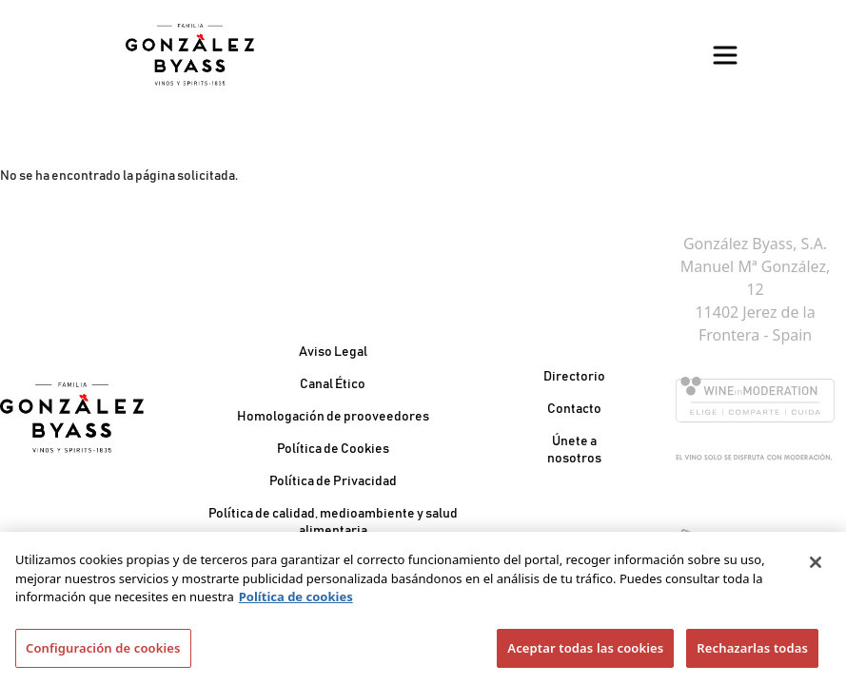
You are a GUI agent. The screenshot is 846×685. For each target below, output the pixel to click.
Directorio (574, 376)
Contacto (574, 409)
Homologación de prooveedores (333, 416)
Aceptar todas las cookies (585, 654)
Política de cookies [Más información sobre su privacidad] (296, 603)
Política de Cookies (333, 449)
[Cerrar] (815, 569)
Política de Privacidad (333, 481)
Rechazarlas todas (752, 654)
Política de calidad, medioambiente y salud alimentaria (333, 522)
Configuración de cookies (103, 654)
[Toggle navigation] (725, 55)
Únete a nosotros (574, 450)
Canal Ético (332, 384)
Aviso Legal (333, 352)
